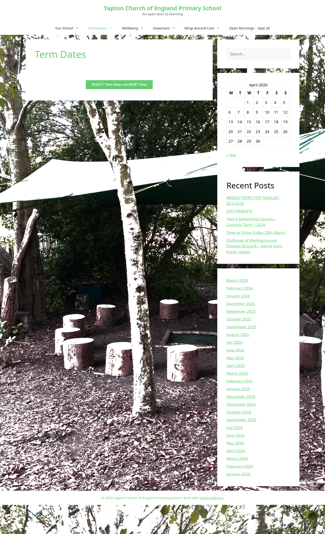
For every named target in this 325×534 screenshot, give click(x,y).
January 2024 (238, 474)
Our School (69, 28)
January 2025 (238, 388)
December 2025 (240, 303)
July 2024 (234, 427)
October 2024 (238, 412)
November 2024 (240, 404)
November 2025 (240, 311)
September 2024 (241, 419)
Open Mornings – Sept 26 (249, 28)
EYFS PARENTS (239, 211)
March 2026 (237, 280)
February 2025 (239, 381)
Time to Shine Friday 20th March (255, 232)
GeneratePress (211, 497)
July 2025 (234, 342)
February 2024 (239, 466)
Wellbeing (135, 28)
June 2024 (235, 435)
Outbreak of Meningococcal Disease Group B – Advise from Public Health (254, 246)
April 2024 (235, 450)
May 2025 (235, 357)
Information (103, 28)
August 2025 (237, 334)
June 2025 (235, 350)
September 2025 (241, 326)
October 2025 (238, 319)
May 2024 (235, 443)
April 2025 (235, 365)
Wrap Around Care (205, 28)
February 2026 (239, 288)
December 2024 (240, 396)
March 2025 (237, 373)
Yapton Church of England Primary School (162, 8)
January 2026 (238, 295)
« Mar (231, 154)
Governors (166, 28)
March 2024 (237, 458)
